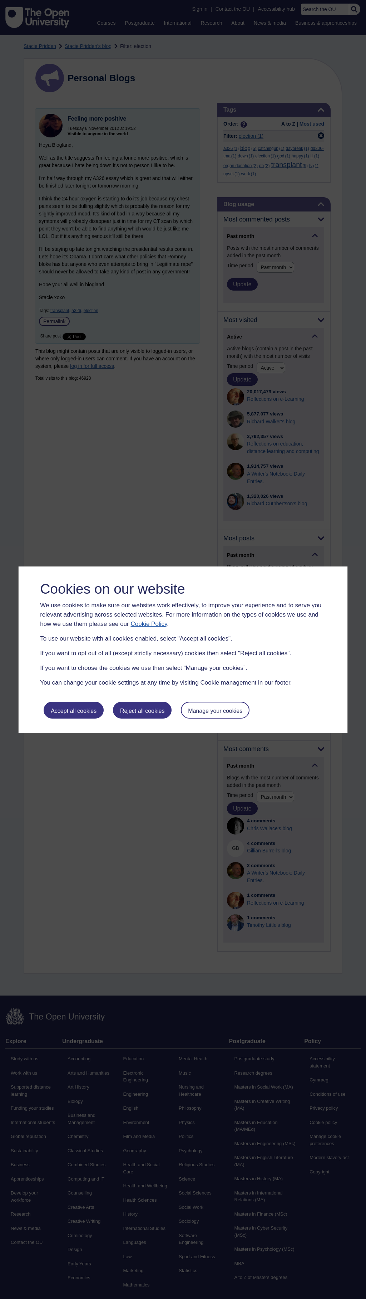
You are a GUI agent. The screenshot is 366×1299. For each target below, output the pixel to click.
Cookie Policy (148, 624)
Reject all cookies (142, 711)
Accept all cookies (74, 711)
